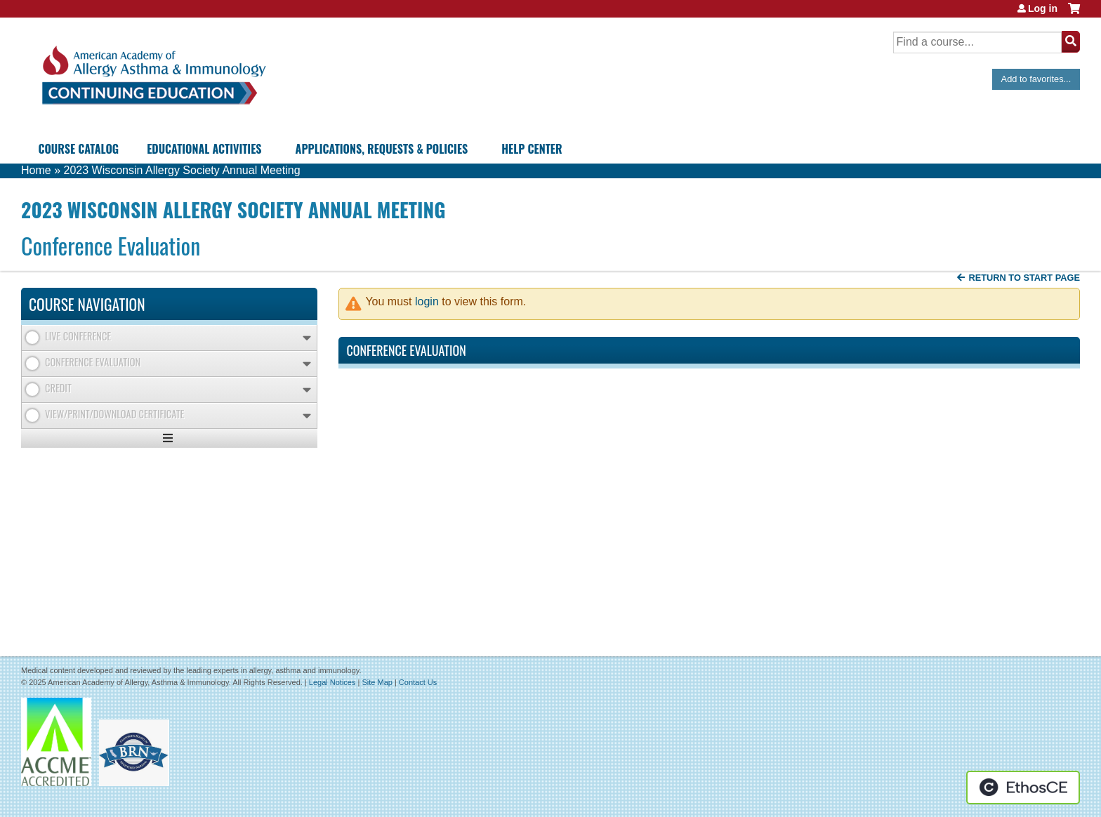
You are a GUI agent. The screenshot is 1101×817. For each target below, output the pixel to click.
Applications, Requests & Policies (382, 148)
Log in (1042, 8)
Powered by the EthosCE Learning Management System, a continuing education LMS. (1023, 787)
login (427, 301)
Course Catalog (78, 148)
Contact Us (418, 682)
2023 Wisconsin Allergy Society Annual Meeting (181, 170)
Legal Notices (332, 682)
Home (36, 170)
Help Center (531, 148)
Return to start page (1024, 277)
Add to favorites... (1036, 79)
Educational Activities (204, 148)
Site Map (377, 682)
